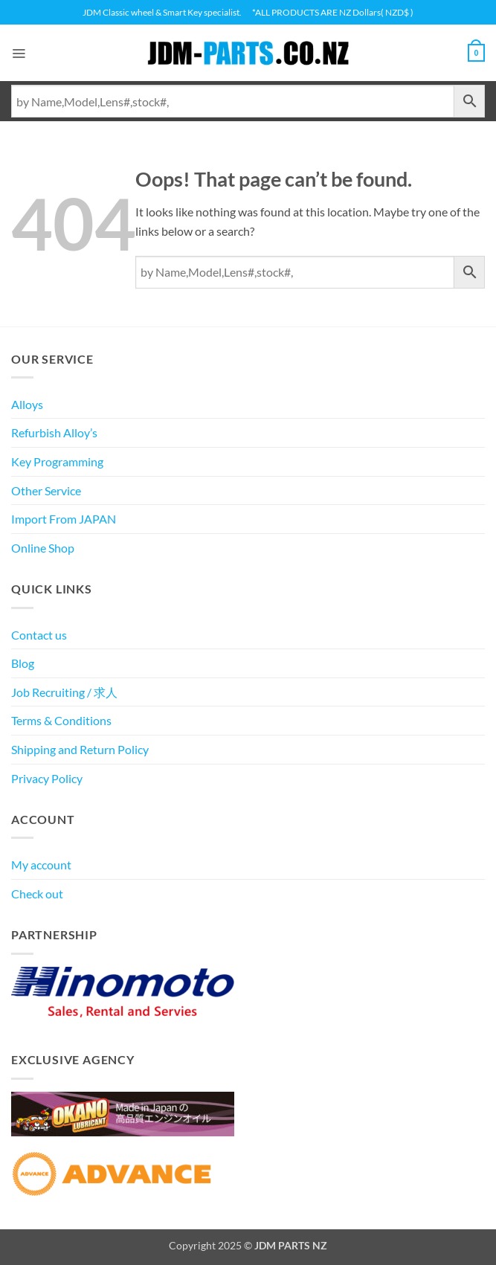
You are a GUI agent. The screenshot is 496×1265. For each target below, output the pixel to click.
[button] (20, 52)
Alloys (27, 404)
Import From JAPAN (63, 519)
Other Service (46, 490)
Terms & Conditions (61, 720)
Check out (37, 893)
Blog (22, 663)
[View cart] (474, 53)
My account (41, 864)
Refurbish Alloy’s (54, 432)
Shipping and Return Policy (80, 749)
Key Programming (57, 461)
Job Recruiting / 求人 (64, 692)
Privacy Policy (47, 778)
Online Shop (42, 548)
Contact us (39, 635)
